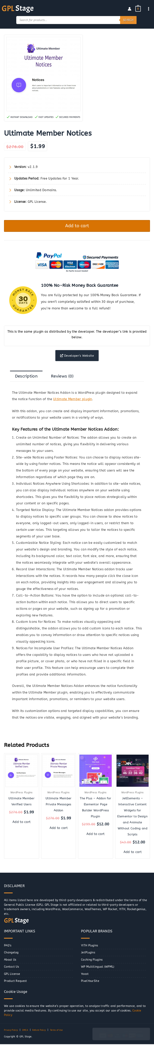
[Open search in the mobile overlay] (76, 20)
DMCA (28, 1030)
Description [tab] (26, 377)
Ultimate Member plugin (72, 400)
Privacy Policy (12, 1030)
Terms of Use (64, 1030)
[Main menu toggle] (149, 8)
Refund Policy (44, 1030)
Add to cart (77, 225)
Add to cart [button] (21, 823)
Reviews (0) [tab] (62, 377)
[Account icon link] (129, 8)
